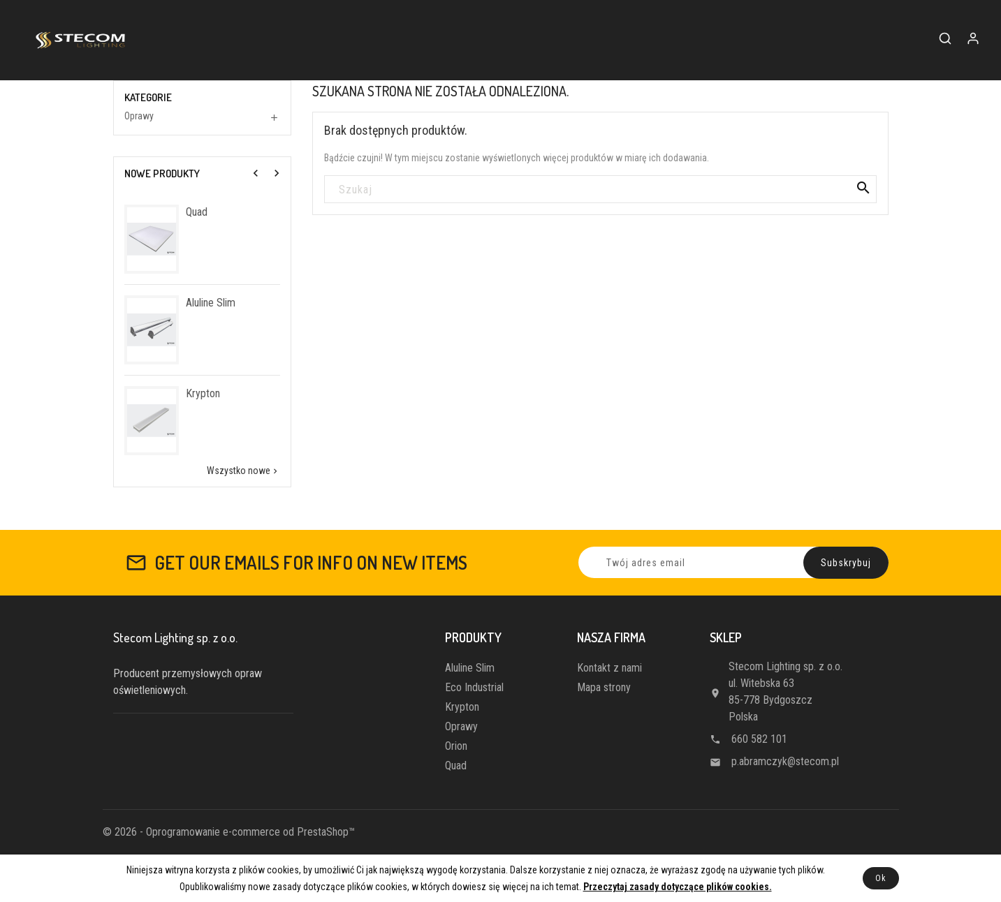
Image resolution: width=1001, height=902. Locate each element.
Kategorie (148, 97)
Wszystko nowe (243, 471)
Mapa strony (604, 687)
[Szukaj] (600, 190)
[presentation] (255, 173)
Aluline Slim (210, 302)
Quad (196, 212)
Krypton (203, 393)
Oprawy (139, 115)
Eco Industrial (474, 687)
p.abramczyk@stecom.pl (785, 761)
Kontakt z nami (609, 667)
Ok (880, 878)
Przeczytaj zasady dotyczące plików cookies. (677, 886)
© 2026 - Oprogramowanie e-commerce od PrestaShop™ (229, 831)
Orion (456, 746)
